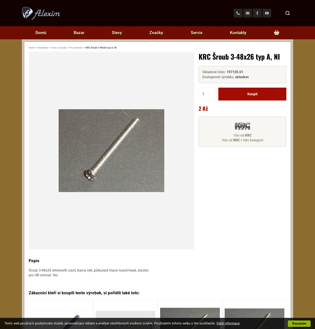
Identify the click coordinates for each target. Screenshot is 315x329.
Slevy (117, 32)
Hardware (43, 47)
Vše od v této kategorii (242, 140)
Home (32, 47)
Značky (156, 32)
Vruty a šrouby (58, 47)
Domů (40, 32)
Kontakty (238, 32)
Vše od (243, 135)
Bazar (79, 32)
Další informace (228, 323)
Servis (197, 32)
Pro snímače (76, 47)
